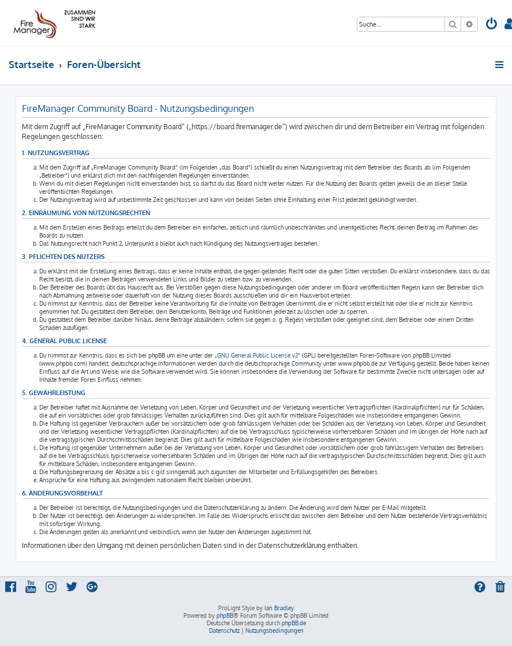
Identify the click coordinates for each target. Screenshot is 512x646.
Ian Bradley (279, 607)
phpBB (224, 615)
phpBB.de (294, 622)
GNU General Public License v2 (257, 355)
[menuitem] (492, 25)
